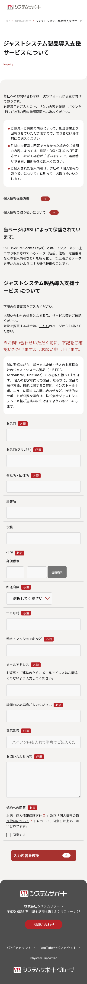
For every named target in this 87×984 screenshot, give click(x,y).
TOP (7, 21)
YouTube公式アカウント (59, 947)
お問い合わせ (22, 21)
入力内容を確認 (26, 855)
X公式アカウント (19, 947)
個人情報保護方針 (29, 815)
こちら (44, 325)
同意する (19, 834)
